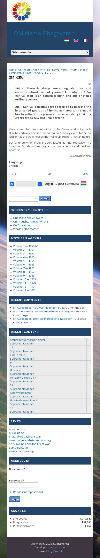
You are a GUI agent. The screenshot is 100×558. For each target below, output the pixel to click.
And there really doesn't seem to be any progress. (44, 311)
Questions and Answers (28, 218)
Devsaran (59, 547)
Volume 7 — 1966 (23, 268)
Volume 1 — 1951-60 (25, 246)
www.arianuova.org (21, 451)
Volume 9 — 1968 (23, 275)
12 (11, 347)
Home (12, 69)
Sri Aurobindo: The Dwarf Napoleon (35, 307)
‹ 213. (13, 174)
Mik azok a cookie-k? (23, 377)
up (49, 174)
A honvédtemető (20, 393)
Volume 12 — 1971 (24, 286)
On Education (21, 225)
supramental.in (18, 447)
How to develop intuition (25, 400)
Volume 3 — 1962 (23, 253)
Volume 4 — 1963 (23, 257)
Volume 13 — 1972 (24, 290)
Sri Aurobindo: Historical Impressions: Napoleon (42, 319)
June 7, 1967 (17, 355)
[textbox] (23, 199)
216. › (86, 174)
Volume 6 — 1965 (23, 264)
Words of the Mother (26, 229)
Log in (49, 184)
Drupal (57, 551)
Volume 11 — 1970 (24, 283)
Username (17, 469)
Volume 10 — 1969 (24, 279)
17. (12, 408)
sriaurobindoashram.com (25, 436)
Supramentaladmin (22, 343)
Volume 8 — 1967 (23, 272)
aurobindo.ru (17, 433)
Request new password (28, 492)
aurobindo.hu (17, 429)
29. (12, 385)
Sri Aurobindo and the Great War (29, 444)
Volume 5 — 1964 (23, 261)
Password (16, 480)
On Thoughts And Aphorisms (34, 69)
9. (11, 362)
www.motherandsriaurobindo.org (30, 440)
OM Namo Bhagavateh (44, 33)
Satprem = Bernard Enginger (27, 340)
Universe (15, 370)
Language (16, 162)
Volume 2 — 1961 (23, 250)
